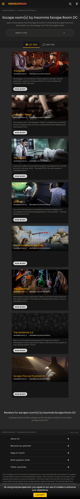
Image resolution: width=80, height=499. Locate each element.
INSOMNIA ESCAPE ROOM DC (40, 117)
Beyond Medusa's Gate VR (28, 245)
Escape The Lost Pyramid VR (29, 376)
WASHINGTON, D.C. (20, 117)
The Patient (20, 158)
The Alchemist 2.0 (23, 332)
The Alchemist (21, 289)
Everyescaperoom (8, 10)
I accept (40, 495)
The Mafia (19, 71)
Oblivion (18, 201)
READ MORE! (20, 133)
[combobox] (76, 4)
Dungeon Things (23, 114)
